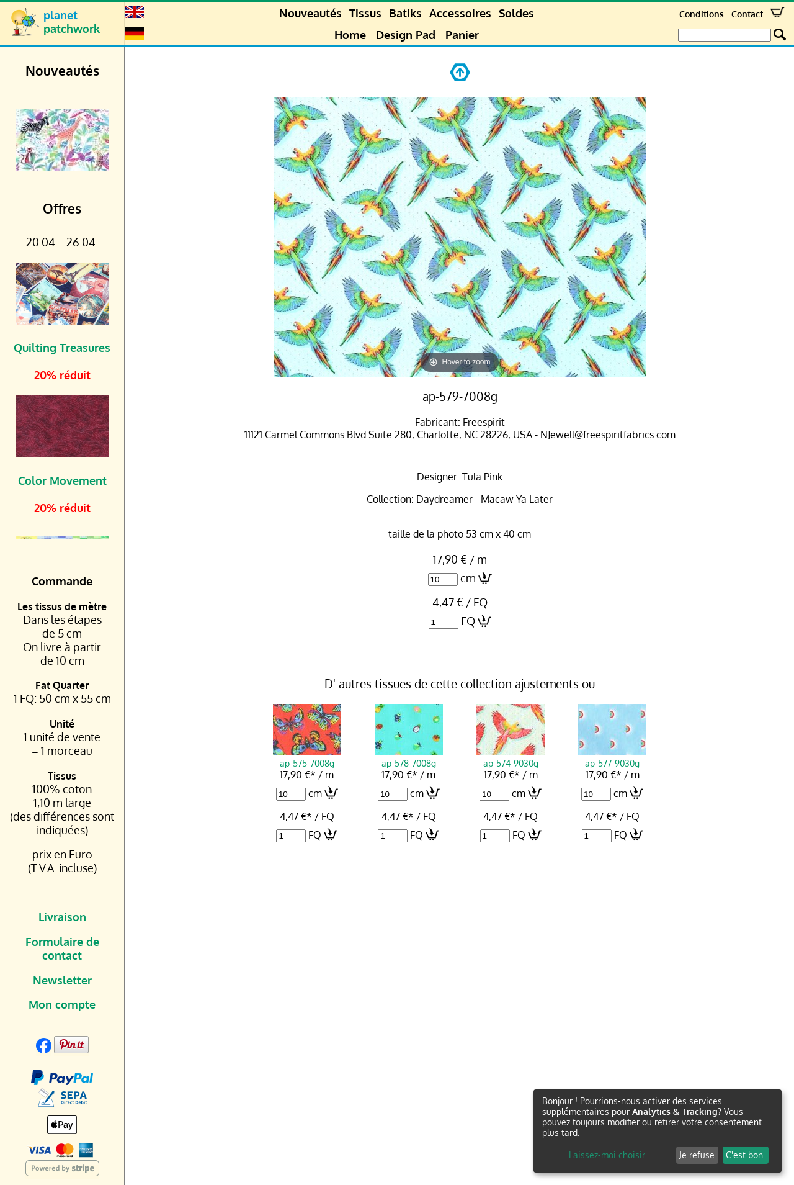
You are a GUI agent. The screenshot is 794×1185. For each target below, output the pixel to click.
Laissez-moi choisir (607, 1155)
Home (350, 35)
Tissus (365, 13)
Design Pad (405, 35)
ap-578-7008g (409, 757)
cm (468, 578)
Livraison (62, 917)
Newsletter (62, 980)
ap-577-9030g (612, 757)
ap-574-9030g (510, 757)
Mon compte (62, 1004)
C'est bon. (745, 1155)
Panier (462, 35)
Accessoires (460, 13)
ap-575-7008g (307, 757)
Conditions (701, 14)
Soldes (516, 13)
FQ (468, 621)
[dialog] (657, 1131)
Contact (747, 14)
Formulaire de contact (62, 948)
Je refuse (697, 1155)
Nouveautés (310, 13)
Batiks (405, 13)
